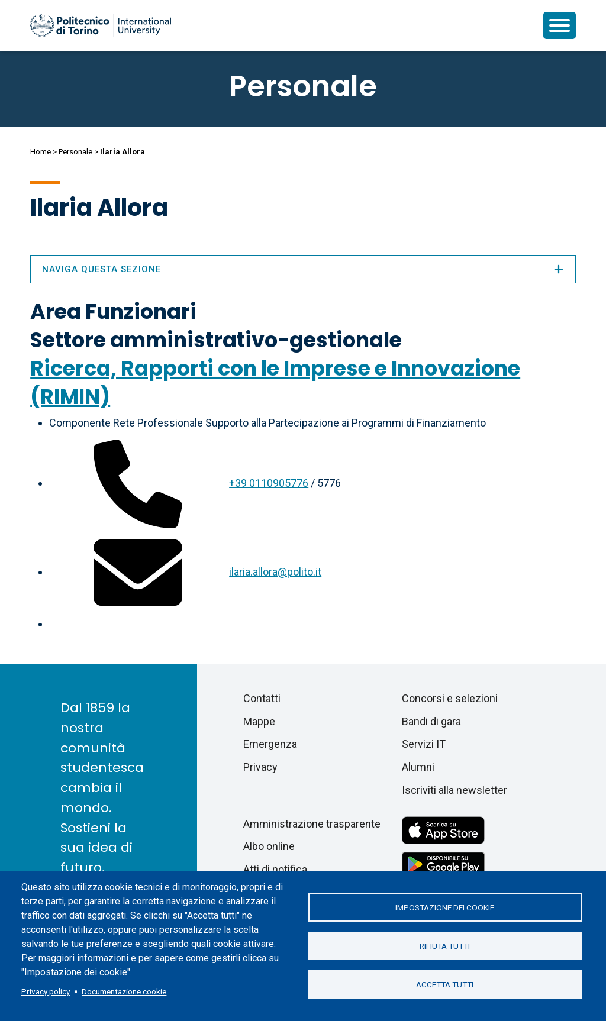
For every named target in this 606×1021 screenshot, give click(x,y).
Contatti (262, 698)
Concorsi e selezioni (450, 698)
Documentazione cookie (124, 991)
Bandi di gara (431, 721)
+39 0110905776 (268, 483)
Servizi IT (424, 744)
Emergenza (270, 744)
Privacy (260, 767)
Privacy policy (45, 991)
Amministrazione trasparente (312, 824)
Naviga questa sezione (303, 269)
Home (40, 151)
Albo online (269, 846)
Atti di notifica (275, 869)
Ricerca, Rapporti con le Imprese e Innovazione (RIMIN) (275, 382)
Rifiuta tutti (445, 946)
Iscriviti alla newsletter (454, 790)
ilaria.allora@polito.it (275, 572)
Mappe (259, 721)
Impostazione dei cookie (444, 907)
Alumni (418, 767)
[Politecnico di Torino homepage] (100, 25)
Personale (75, 151)
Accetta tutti (444, 984)
